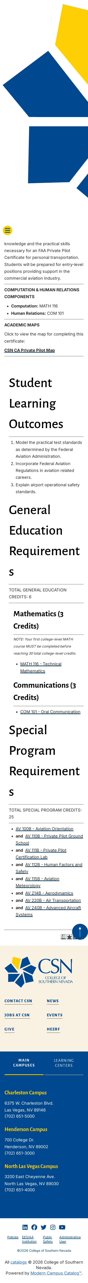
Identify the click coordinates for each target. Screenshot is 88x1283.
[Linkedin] (25, 1227)
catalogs (18, 1262)
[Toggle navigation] (7, 230)
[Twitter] (44, 1227)
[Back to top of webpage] (80, 932)
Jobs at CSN (17, 1015)
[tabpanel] (44, 1145)
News (53, 1001)
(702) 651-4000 (20, 1189)
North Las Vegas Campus (31, 1166)
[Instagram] (52, 1227)
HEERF (53, 1029)
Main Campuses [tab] (24, 1062)
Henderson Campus (26, 1129)
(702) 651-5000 (20, 1116)
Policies (12, 1237)
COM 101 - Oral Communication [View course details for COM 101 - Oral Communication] (50, 711)
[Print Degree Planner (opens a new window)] (63, 936)
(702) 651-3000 (20, 1153)
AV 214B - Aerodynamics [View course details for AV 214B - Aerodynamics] (49, 893)
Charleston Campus (26, 1093)
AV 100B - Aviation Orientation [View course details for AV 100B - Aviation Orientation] (44, 828)
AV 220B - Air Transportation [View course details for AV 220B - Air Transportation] (53, 900)
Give (10, 1029)
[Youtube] (62, 1227)
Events (55, 1015)
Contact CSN (19, 1001)
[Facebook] (34, 1227)
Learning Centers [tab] (64, 1063)
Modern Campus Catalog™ (55, 1273)
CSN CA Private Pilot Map (29, 350)
